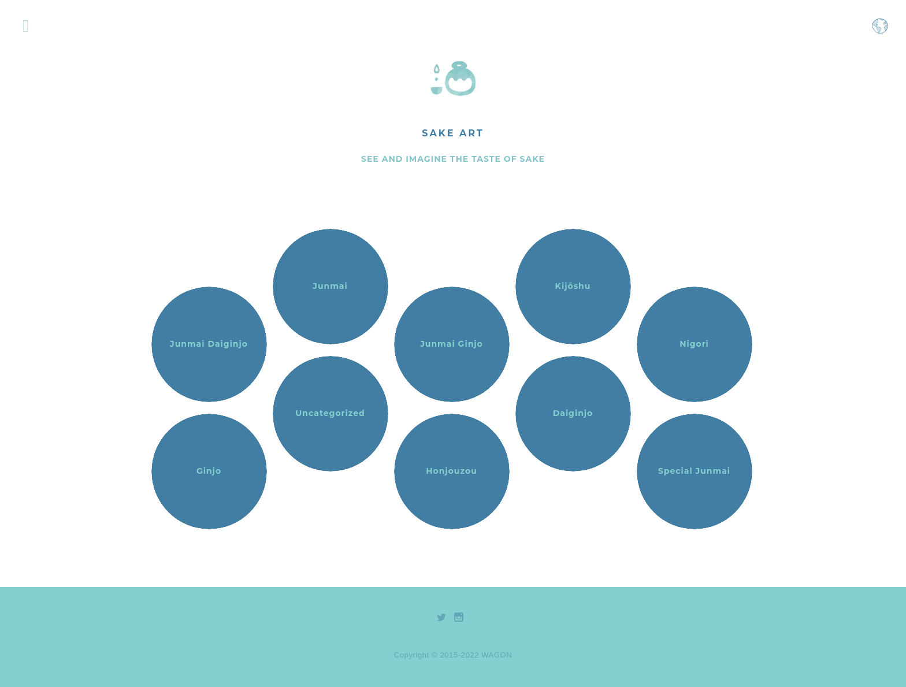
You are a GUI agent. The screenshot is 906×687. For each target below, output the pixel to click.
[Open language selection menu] (880, 31)
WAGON (496, 655)
